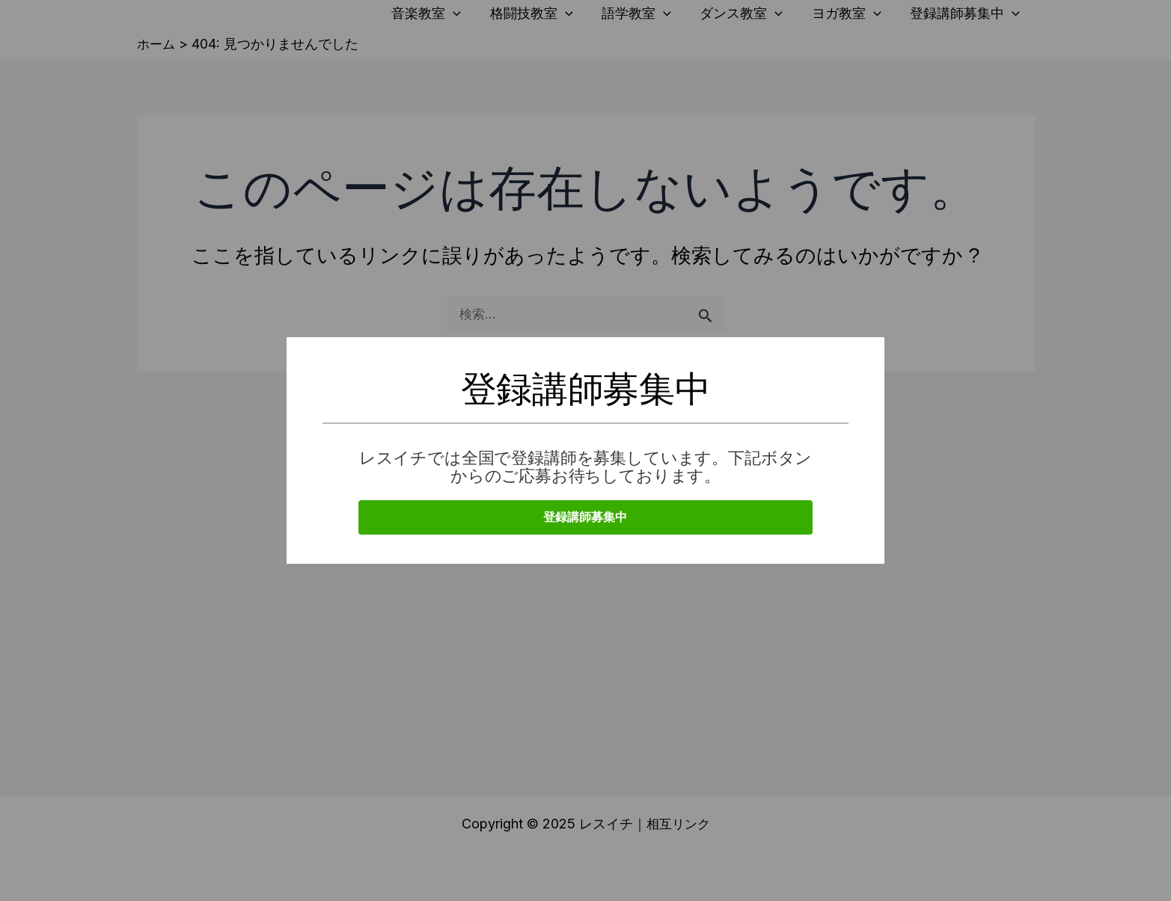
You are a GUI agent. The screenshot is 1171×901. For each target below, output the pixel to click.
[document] (585, 450)
